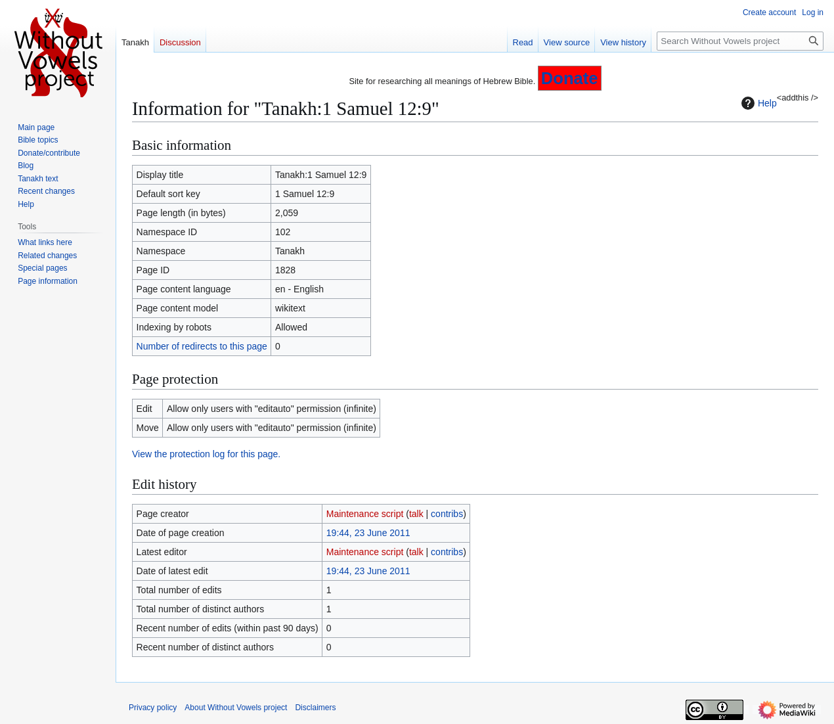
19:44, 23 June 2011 (368, 533)
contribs (447, 514)
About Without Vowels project (236, 707)
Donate (569, 78)
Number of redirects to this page (202, 346)
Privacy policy (153, 707)
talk (416, 514)
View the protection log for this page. (206, 454)
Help (757, 103)
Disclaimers (315, 707)
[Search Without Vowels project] (740, 41)
